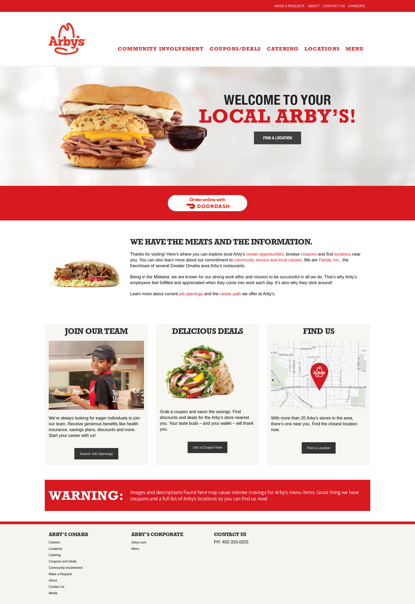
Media (53, 593)
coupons (309, 254)
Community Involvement (66, 568)
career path (230, 294)
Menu (135, 549)
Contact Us (334, 6)
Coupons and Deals (62, 561)
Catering (55, 555)
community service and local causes (268, 260)
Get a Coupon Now (207, 447)
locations (342, 254)
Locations (55, 549)
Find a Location (319, 448)
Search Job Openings (96, 454)
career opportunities (264, 254)
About (314, 6)
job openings (191, 294)
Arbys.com (138, 542)
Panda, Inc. (329, 260)
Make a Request (289, 6)
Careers (356, 6)
